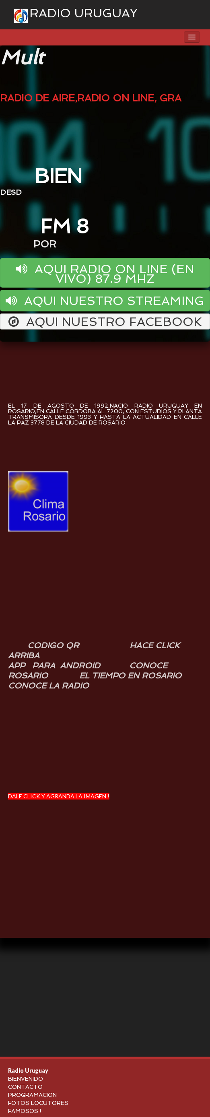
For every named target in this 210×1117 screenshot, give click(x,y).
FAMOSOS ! (24, 1111)
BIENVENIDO (25, 1079)
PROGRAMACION (32, 1095)
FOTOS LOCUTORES (38, 1103)
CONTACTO (25, 1087)
